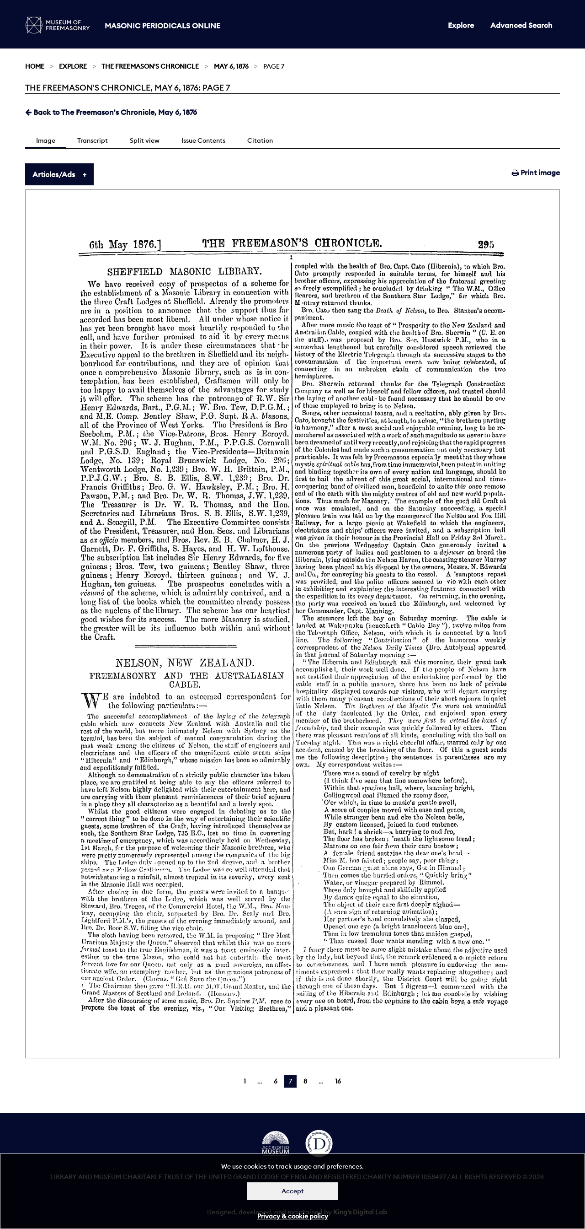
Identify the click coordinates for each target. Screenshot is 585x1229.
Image (45, 140)
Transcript (92, 140)
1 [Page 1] (245, 1081)
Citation (260, 140)
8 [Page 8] (305, 1081)
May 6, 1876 (231, 66)
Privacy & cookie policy (292, 1216)
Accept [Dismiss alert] (293, 1191)
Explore (461, 25)
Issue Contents (203, 140)
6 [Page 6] (275, 1081)
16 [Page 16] (338, 1081)
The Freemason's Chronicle (150, 66)
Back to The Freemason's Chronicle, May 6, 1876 (111, 112)
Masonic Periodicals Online (162, 25)
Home (34, 66)
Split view (145, 140)
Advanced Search (521, 25)
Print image (536, 172)
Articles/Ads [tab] (53, 174)
